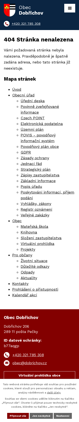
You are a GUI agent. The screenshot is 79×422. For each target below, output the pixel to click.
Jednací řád (31, 163)
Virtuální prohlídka (37, 243)
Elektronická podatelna (42, 123)
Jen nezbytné (41, 415)
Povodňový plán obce (40, 146)
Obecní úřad (23, 95)
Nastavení (62, 415)
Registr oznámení (36, 209)
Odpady (28, 272)
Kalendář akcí (24, 295)
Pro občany (22, 255)
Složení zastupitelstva (41, 238)
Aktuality (29, 278)
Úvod (16, 89)
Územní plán (32, 129)
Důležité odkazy (35, 266)
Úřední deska (33, 101)
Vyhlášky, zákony (36, 203)
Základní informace (38, 181)
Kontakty (20, 283)
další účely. (54, 392)
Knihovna (29, 232)
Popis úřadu (31, 186)
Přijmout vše (18, 415)
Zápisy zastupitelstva (40, 175)
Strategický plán (36, 169)
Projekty (28, 249)
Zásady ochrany (35, 158)
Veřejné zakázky (35, 215)
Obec (17, 221)
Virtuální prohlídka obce (39, 375)
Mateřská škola (34, 226)
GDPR (26, 152)
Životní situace (34, 260)
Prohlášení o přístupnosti (35, 289)
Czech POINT (33, 118)
